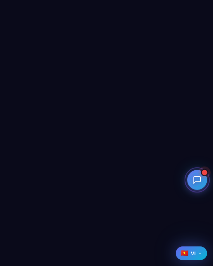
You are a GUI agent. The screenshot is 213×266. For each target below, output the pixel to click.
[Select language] (191, 253)
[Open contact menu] (198, 180)
